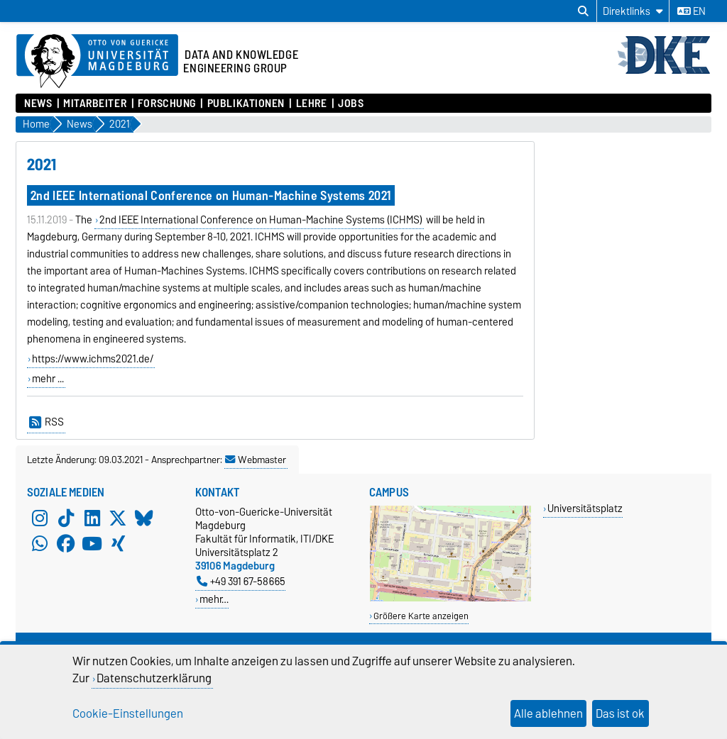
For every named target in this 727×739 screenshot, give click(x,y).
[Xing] (118, 543)
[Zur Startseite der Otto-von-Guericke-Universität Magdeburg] (97, 61)
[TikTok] (66, 517)
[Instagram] (40, 517)
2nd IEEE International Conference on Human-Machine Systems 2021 (211, 195)
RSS (46, 421)
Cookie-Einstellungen (127, 713)
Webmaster (255, 459)
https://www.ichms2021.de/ (92, 358)
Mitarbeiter (94, 103)
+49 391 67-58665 (241, 581)
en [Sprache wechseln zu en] (691, 11)
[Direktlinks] (633, 11)
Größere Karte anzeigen (421, 616)
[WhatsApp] (40, 543)
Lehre (311, 103)
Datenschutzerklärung (154, 678)
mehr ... (48, 378)
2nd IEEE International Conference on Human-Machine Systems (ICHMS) (260, 219)
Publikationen (246, 103)
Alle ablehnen (548, 713)
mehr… (214, 599)
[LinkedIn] (92, 517)
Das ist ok (620, 713)
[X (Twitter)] (118, 517)
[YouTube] (92, 543)
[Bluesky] (144, 517)
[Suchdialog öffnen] (583, 11)
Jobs (351, 103)
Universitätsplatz (585, 508)
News (38, 103)
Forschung (167, 103)
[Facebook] (66, 543)
